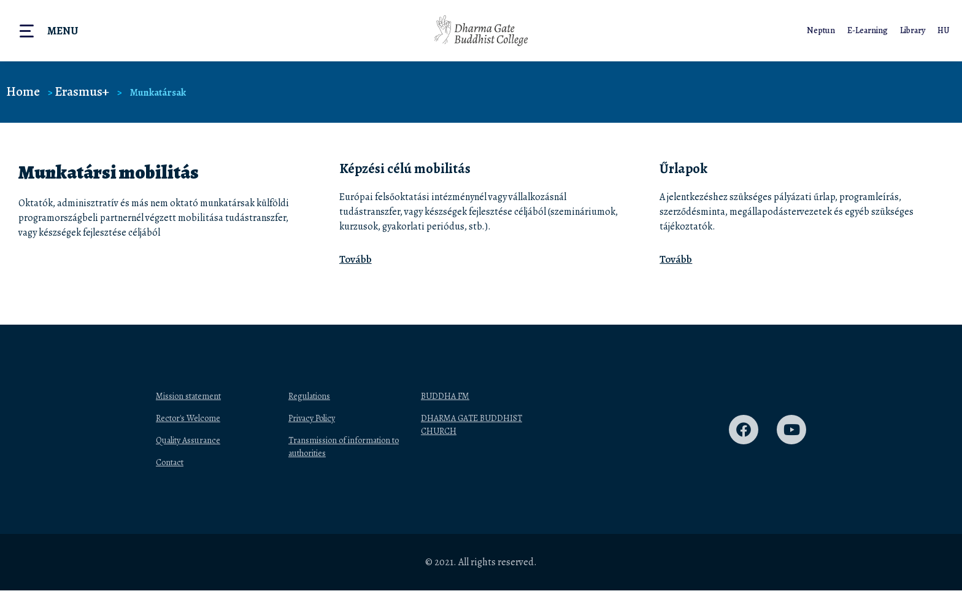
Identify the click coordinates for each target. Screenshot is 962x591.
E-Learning (866, 30)
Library (912, 30)
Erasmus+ (83, 91)
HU (943, 30)
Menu (62, 30)
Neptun (819, 30)
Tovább (355, 259)
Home (23, 91)
